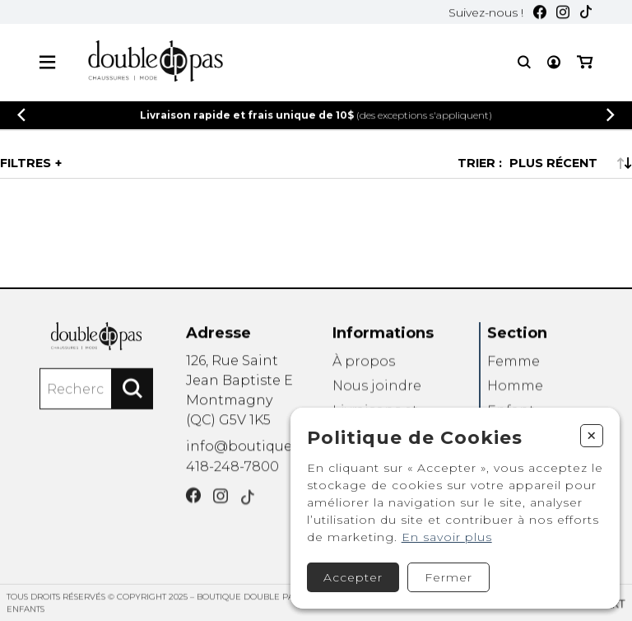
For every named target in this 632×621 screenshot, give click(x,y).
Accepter (353, 577)
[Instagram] (562, 13)
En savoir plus (447, 537)
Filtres (25, 163)
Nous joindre (376, 391)
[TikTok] (585, 13)
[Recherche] (524, 63)
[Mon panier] (584, 63)
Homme (515, 391)
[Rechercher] (132, 392)
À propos (363, 366)
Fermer (448, 577)
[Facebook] (539, 13)
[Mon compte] (553, 63)
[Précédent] (21, 116)
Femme (513, 366)
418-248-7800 (232, 470)
